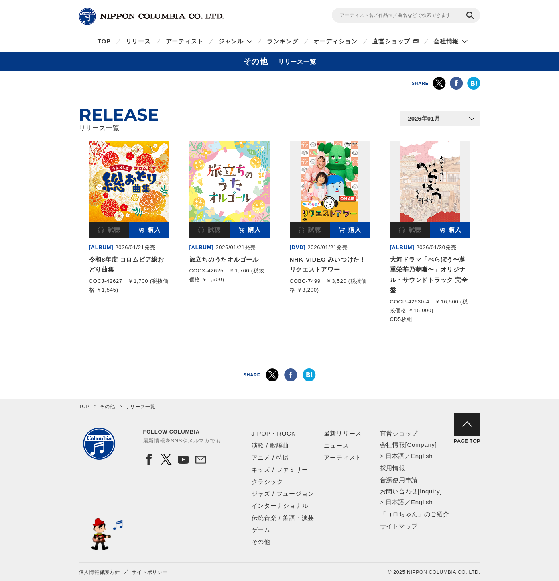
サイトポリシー (149, 572)
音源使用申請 (399, 480)
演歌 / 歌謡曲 (270, 445)
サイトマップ (399, 526)
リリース (138, 41)
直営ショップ (391, 41)
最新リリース (343, 433)
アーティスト (185, 41)
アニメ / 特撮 (270, 457)
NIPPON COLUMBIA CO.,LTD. (151, 16)
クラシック (267, 481)
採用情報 (392, 467)
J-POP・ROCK (274, 433)
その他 (107, 406)
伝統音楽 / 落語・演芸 (283, 517)
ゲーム (261, 529)
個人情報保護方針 (99, 572)
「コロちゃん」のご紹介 (414, 514)
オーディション (335, 41)
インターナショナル (280, 505)
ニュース (336, 445)
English (422, 455)
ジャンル (231, 41)
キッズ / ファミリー (280, 469)
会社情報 (446, 41)
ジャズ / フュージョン (283, 493)
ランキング (283, 41)
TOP (104, 41)
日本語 (395, 455)
